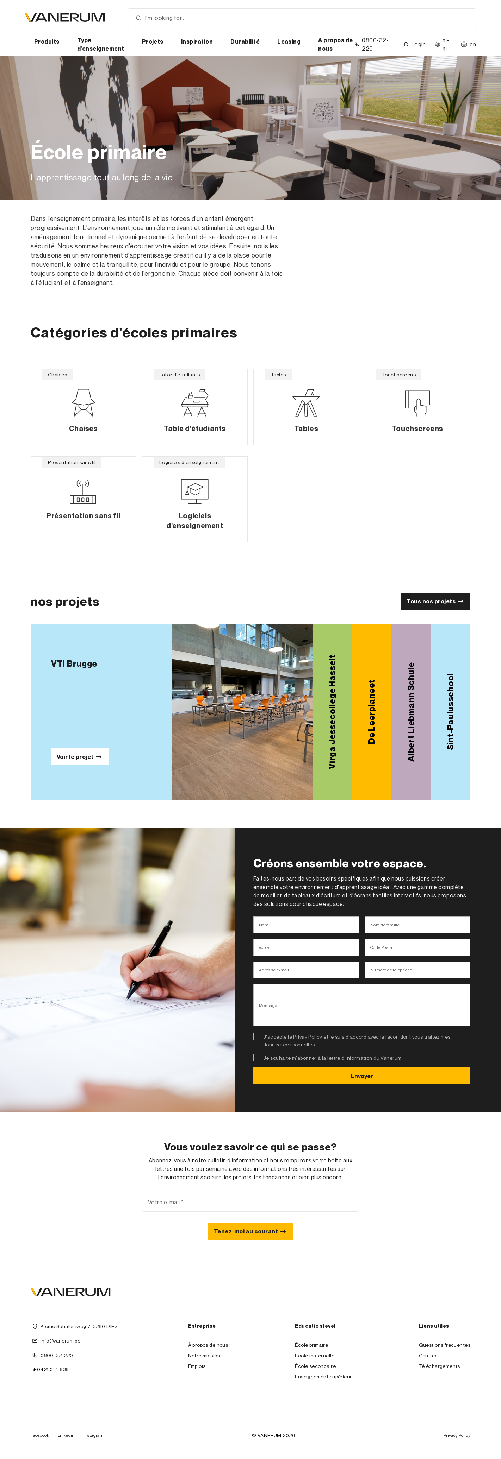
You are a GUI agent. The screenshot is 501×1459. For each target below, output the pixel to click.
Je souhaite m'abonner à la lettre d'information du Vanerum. (333, 1058)
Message (268, 1005)
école (264, 947)
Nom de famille (385, 924)
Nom (263, 924)
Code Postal (382, 947)
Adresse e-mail (274, 969)
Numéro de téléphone (391, 969)
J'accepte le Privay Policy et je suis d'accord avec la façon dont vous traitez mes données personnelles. (356, 1040)
